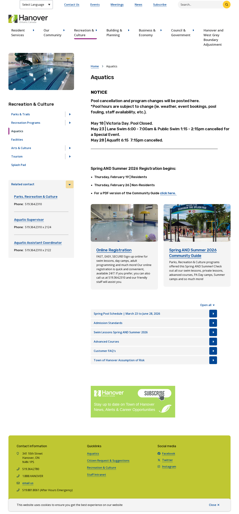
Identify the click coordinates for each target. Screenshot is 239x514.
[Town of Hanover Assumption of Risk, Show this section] (154, 360)
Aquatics (17, 131)
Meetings (117, 5)
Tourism (17, 156)
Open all (205, 305)
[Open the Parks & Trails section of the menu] (69, 114)
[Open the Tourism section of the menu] (69, 156)
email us (27, 483)
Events (95, 5)
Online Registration (114, 250)
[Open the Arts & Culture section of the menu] (69, 148)
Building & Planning (114, 32)
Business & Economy (147, 32)
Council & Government (180, 32)
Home (95, 66)
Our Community (53, 32)
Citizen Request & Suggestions (108, 460)
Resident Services (18, 32)
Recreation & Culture (84, 32)
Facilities (17, 140)
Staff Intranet (96, 475)
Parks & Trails (20, 114)
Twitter (165, 460)
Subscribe (160, 5)
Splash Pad (18, 165)
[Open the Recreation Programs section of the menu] (69, 122)
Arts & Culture (21, 148)
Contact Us (71, 5)
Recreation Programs (25, 123)
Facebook (166, 453)
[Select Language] (36, 4)
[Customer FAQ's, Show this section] (154, 351)
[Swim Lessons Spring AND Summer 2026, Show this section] (154, 332)
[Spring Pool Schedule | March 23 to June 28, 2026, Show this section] (154, 313)
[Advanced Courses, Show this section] (154, 341)
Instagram (167, 466)
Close (212, 505)
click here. (168, 193)
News (138, 5)
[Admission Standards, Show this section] (154, 323)
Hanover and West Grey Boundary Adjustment (213, 37)
